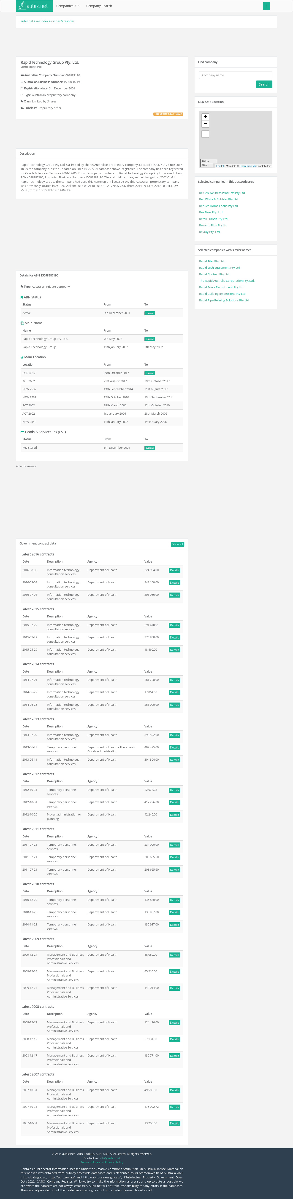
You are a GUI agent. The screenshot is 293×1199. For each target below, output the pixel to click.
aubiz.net (27, 21)
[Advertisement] (146, 41)
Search (264, 84)
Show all (177, 544)
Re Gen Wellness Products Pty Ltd (222, 193)
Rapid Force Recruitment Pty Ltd (221, 287)
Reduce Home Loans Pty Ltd (218, 206)
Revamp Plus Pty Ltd (213, 225)
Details (174, 570)
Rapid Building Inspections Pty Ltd (222, 294)
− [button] (205, 124)
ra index (69, 21)
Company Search (99, 6)
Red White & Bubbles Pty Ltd (218, 199)
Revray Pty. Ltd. (209, 232)
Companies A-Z (67, 6)
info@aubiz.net (110, 1158)
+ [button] (205, 117)
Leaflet (220, 166)
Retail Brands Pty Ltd (213, 219)
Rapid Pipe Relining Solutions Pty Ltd (224, 300)
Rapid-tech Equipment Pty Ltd (219, 268)
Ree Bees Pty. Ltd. (211, 212)
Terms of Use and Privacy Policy (102, 1162)
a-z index (42, 21)
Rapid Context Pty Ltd (214, 274)
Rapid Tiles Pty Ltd (211, 261)
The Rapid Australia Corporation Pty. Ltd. (227, 281)
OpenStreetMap (249, 166)
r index (56, 21)
